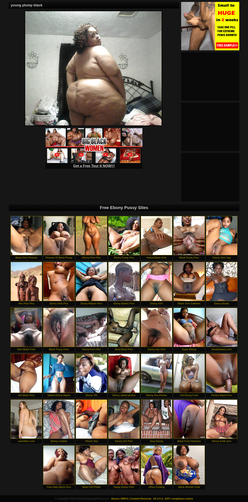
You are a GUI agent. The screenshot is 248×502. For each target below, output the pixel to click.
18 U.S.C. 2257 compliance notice (173, 498)
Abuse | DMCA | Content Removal (131, 498)
